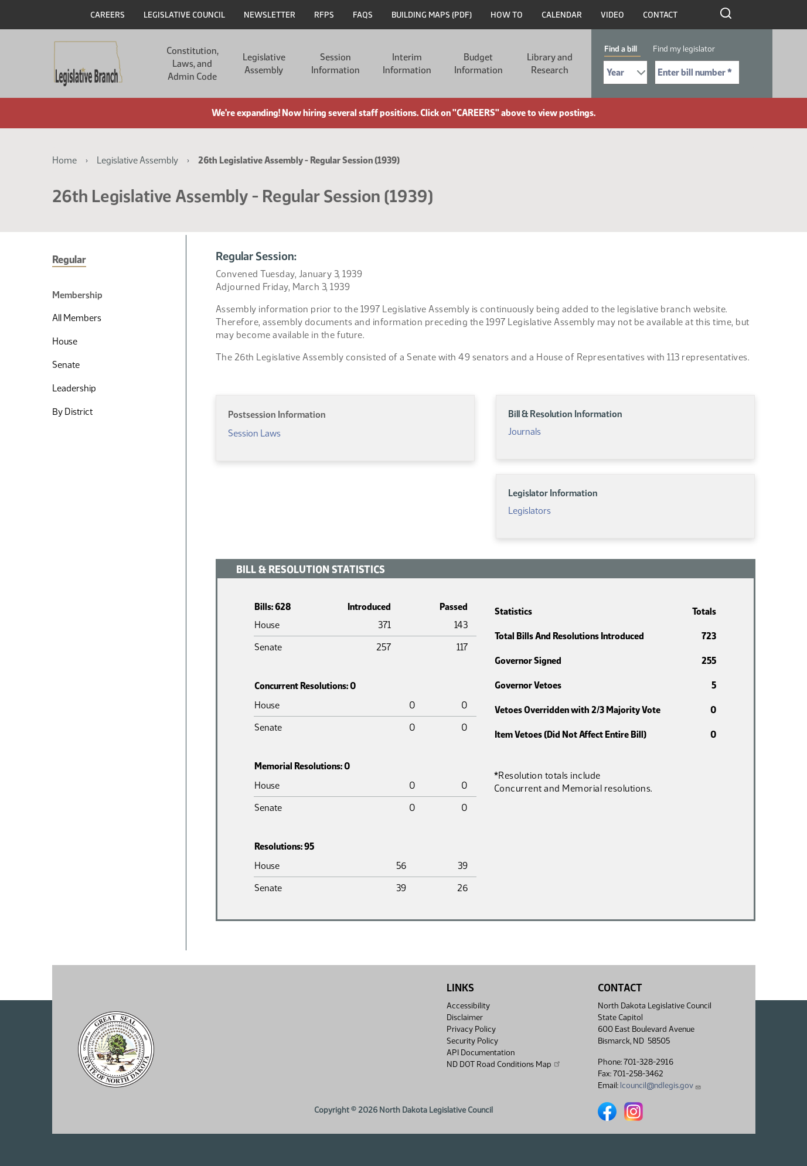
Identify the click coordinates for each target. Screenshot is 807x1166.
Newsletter (269, 15)
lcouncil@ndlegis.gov (661, 1085)
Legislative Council (184, 15)
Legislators (529, 510)
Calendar (562, 15)
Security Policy (472, 1041)
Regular (69, 259)
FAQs (363, 15)
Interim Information (407, 64)
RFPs (324, 15)
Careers (107, 15)
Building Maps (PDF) (431, 15)
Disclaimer (465, 1017)
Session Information (335, 64)
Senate (66, 364)
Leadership (74, 388)
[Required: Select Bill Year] (625, 72)
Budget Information (478, 64)
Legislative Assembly (264, 64)
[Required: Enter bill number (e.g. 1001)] (697, 72)
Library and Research (550, 64)
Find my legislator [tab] (684, 49)
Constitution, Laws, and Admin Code (192, 63)
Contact (660, 15)
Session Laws (254, 433)
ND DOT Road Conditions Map (504, 1064)
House (64, 341)
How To (507, 15)
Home (64, 160)
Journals (524, 431)
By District (72, 411)
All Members (76, 317)
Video (612, 15)
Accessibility (468, 1006)
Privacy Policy (471, 1029)
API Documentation (481, 1053)
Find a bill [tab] (620, 49)
